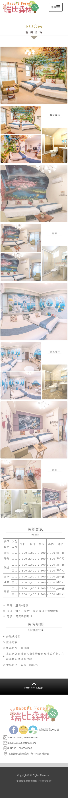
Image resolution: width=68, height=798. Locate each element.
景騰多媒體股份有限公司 (29, 780)
